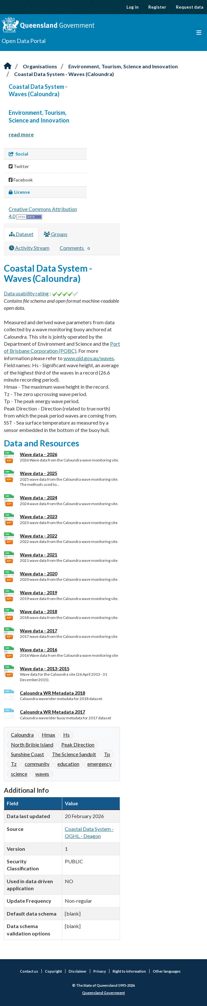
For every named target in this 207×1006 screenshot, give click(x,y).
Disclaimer (78, 971)
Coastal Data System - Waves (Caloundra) (64, 74)
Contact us (29, 971)
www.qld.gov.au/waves (89, 358)
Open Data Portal (24, 40)
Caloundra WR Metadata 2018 (52, 693)
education (68, 764)
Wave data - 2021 (38, 554)
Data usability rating (26, 293)
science (19, 774)
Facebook (21, 179)
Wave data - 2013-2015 (44, 668)
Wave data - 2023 (38, 516)
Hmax (48, 734)
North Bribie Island (32, 744)
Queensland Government (103, 993)
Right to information (129, 971)
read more (21, 134)
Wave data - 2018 (38, 611)
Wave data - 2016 (38, 649)
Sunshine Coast (27, 754)
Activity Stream (29, 248)
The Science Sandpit (74, 754)
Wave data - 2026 (38, 454)
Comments (76, 248)
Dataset (21, 234)
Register (157, 7)
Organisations (40, 66)
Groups (55, 234)
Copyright (53, 971)
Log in (132, 7)
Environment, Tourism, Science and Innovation (123, 66)
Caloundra (22, 734)
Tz (14, 764)
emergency (99, 764)
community (37, 764)
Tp (107, 754)
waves (42, 774)
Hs (66, 734)
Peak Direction (77, 744)
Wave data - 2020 (38, 573)
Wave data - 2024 (38, 497)
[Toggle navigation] (198, 32)
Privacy (99, 971)
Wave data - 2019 (38, 592)
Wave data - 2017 (38, 630)
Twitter (19, 166)
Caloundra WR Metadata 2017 (52, 711)
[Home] (8, 66)
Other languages (167, 971)
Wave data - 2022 (38, 535)
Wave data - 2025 (38, 473)
